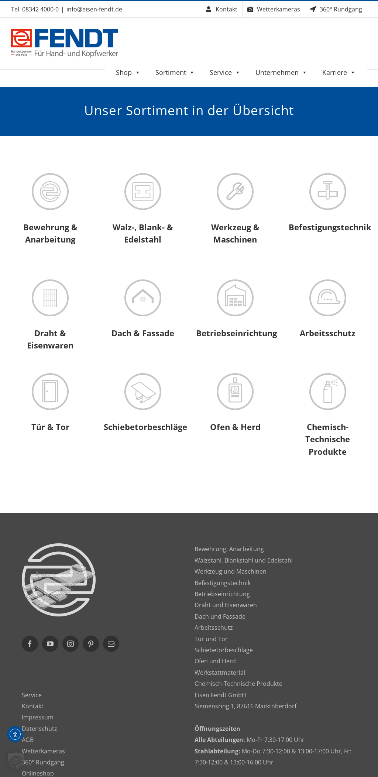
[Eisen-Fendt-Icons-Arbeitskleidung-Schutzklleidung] (327, 282)
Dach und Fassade (220, 616)
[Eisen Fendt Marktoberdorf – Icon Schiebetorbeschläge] (142, 376)
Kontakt (33, 706)
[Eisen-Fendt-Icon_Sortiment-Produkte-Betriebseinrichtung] (235, 282)
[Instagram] (70, 644)
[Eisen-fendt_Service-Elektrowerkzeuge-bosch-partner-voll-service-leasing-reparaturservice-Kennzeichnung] (235, 176)
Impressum (38, 717)
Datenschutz (39, 729)
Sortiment (175, 72)
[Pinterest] (91, 644)
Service (225, 72)
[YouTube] (50, 644)
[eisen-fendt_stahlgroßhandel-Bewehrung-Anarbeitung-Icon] (50, 176)
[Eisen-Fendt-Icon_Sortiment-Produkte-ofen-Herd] (235, 376)
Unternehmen (281, 72)
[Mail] (111, 644)
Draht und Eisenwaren (226, 605)
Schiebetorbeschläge (224, 650)
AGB (28, 740)
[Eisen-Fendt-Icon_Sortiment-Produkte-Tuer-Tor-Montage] (50, 376)
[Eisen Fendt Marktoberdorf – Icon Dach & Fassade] (142, 282)
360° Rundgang (43, 762)
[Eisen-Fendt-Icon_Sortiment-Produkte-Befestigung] (327, 176)
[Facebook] (30, 644)
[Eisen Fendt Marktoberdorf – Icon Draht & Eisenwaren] (50, 282)
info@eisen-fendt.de (94, 9)
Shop (128, 72)
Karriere (339, 72)
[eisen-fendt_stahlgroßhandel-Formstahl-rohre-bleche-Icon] (142, 176)
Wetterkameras (43, 751)
